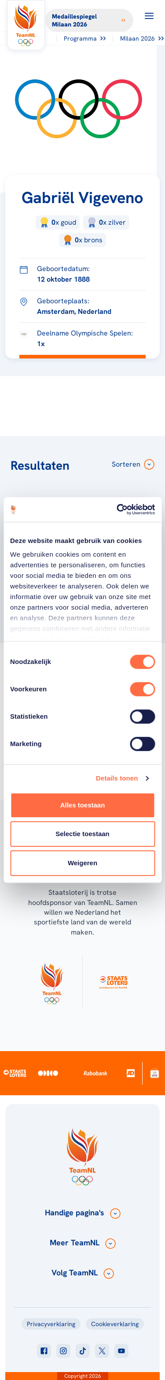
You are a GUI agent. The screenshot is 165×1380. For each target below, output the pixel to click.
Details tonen (117, 778)
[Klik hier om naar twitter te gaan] (102, 1351)
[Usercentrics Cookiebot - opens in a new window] (117, 509)
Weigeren (82, 863)
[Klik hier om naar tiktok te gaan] (83, 1351)
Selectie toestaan (82, 833)
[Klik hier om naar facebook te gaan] (44, 1351)
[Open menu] (149, 15)
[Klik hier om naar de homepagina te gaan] (26, 25)
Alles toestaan (82, 805)
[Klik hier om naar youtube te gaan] (121, 1351)
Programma (85, 38)
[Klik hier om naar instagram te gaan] (63, 1351)
